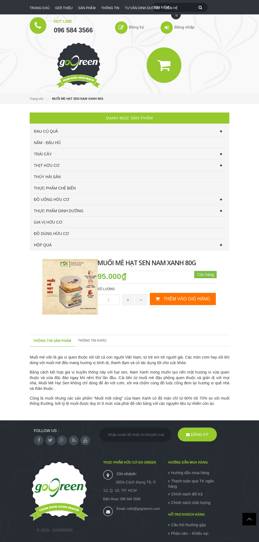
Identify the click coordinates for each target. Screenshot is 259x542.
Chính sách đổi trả (187, 494)
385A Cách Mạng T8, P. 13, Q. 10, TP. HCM (129, 482)
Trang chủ (37, 98)
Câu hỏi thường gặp (188, 525)
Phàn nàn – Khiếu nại (189, 533)
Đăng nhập (184, 27)
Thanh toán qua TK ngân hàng (191, 484)
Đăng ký (136, 27)
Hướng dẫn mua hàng (190, 473)
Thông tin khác (92, 340)
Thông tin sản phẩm (52, 340)
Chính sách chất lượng (190, 502)
